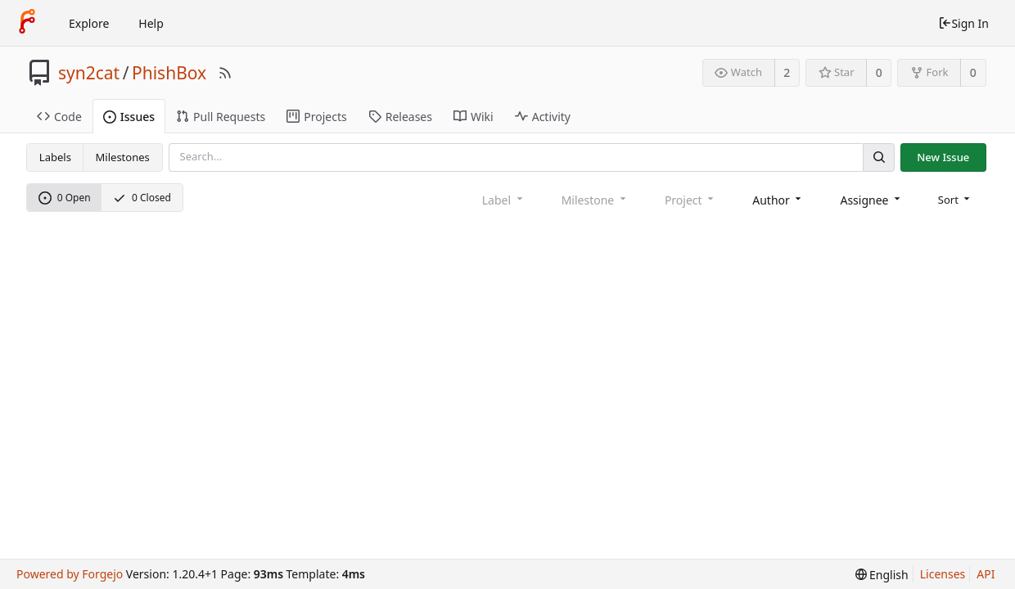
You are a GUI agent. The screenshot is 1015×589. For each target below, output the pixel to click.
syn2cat (89, 73)
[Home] (27, 23)
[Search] (878, 157)
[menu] (955, 199)
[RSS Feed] (225, 72)
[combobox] (778, 200)
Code (59, 116)
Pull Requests (220, 116)
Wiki (473, 116)
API (986, 574)
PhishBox (169, 73)
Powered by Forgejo (69, 574)
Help (151, 23)
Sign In (963, 23)
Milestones (123, 157)
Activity (543, 116)
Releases (400, 116)
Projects (316, 116)
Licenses (943, 574)
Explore (89, 23)
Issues (129, 116)
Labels (55, 157)
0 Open (64, 198)
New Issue (943, 157)
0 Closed (142, 198)
